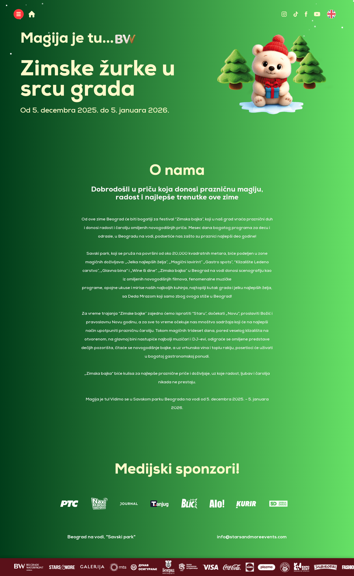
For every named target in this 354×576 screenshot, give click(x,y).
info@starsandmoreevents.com (252, 537)
